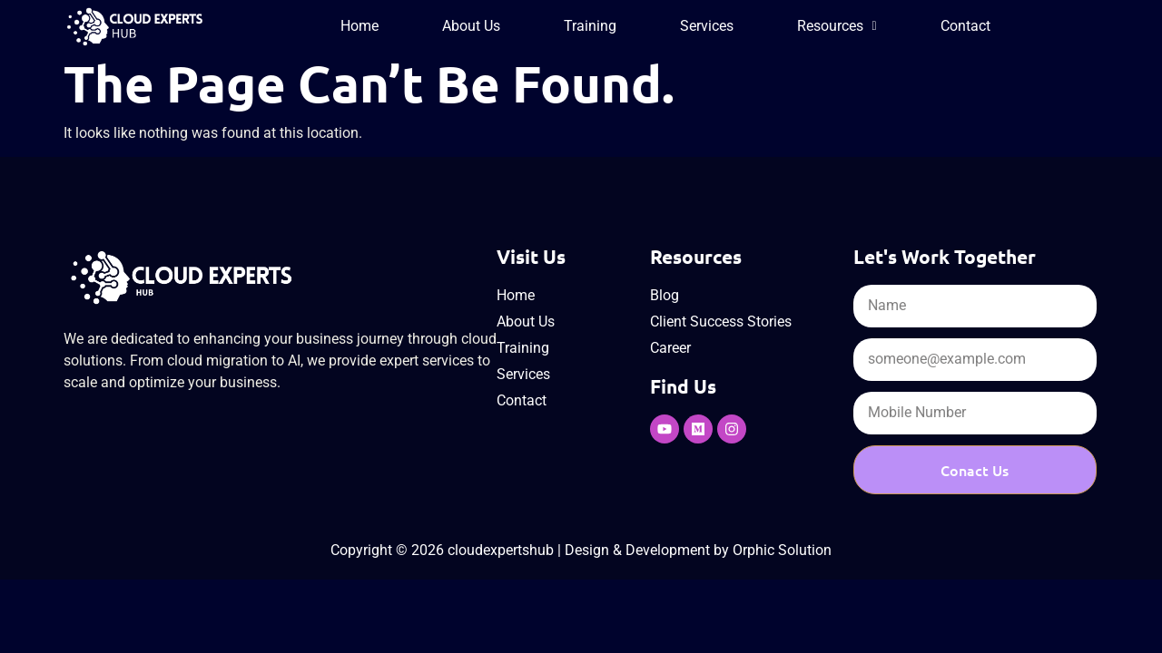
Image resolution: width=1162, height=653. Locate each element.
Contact (965, 25)
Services (707, 25)
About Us (471, 25)
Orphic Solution (782, 550)
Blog (664, 295)
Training (590, 25)
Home (359, 25)
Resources (837, 25)
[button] (837, 26)
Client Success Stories (721, 321)
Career (670, 347)
